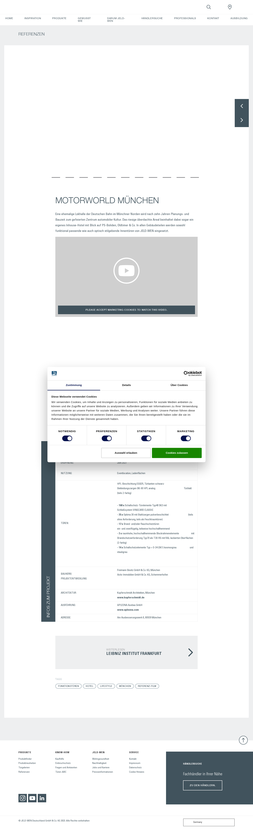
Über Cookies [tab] (179, 385)
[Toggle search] (208, 7)
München (125, 686)
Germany (193, 822)
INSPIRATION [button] (32, 18)
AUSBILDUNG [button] (239, 18)
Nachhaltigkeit (99, 763)
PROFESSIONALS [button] (185, 18)
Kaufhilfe (59, 759)
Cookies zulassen (177, 452)
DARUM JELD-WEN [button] (116, 19)
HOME (9, 18)
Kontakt (133, 759)
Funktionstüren (68, 686)
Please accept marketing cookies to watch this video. (126, 309)
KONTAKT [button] (213, 18)
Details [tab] (126, 385)
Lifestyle (106, 686)
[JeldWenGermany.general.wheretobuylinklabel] (230, 7)
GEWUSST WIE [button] (84, 19)
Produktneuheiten (27, 763)
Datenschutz (135, 768)
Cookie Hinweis (136, 772)
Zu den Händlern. (203, 785)
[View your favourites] (219, 7)
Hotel (89, 686)
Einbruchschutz (63, 763)
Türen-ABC (60, 772)
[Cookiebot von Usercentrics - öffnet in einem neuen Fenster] (186, 373)
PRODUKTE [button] (59, 18)
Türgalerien (24, 768)
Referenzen (24, 772)
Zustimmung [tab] (74, 385)
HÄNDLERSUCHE (152, 18)
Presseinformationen (102, 772)
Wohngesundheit (100, 759)
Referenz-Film (147, 686)
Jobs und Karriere (100, 768)
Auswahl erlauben (126, 452)
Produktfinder (25, 759)
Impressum (134, 763)
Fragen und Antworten (66, 768)
